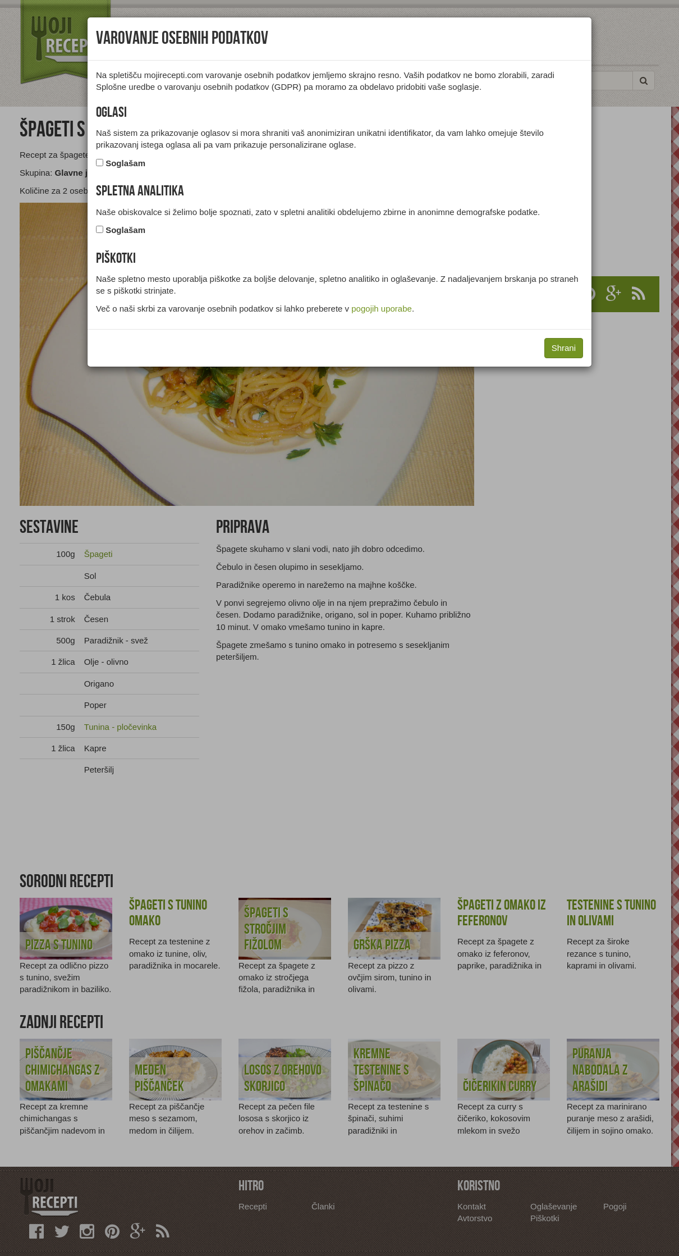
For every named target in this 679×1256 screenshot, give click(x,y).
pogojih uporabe (381, 308)
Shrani (564, 348)
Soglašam (125, 163)
